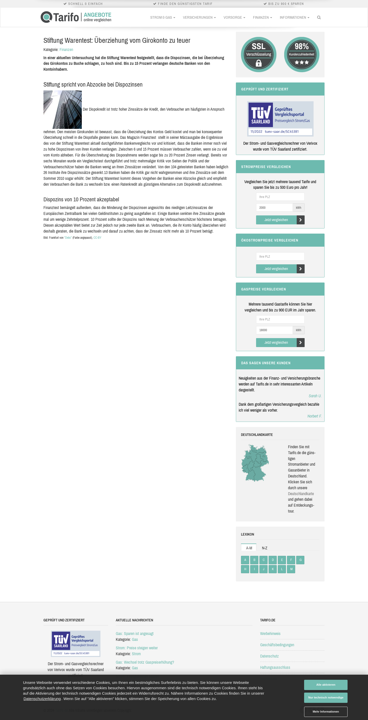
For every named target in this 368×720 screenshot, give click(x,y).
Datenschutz (269, 656)
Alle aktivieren (326, 684)
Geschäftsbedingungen (277, 644)
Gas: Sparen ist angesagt (135, 633)
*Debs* (68, 237)
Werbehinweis (270, 633)
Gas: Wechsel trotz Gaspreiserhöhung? (145, 662)
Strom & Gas (162, 17)
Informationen (294, 17)
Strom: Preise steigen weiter (137, 647)
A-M (249, 548)
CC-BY (97, 237)
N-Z (264, 548)
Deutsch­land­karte (301, 493)
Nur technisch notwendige (325, 697)
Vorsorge (234, 17)
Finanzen (262, 17)
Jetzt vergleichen (284, 219)
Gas (135, 639)
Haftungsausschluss (275, 667)
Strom (136, 653)
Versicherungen (199, 17)
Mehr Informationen (326, 711)
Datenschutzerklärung (42, 698)
